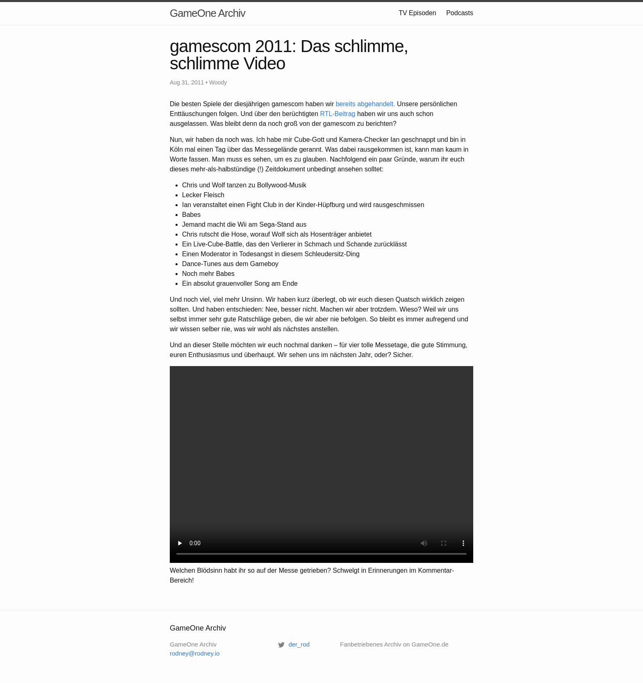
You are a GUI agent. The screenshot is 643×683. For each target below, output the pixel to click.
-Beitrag (338, 113)
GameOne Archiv (207, 13)
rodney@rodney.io (195, 653)
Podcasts (459, 12)
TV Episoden (417, 12)
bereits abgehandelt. (365, 103)
